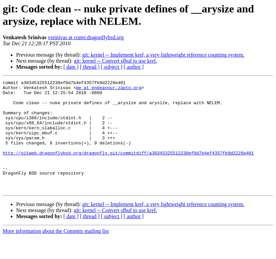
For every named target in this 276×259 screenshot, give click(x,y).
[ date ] (70, 67)
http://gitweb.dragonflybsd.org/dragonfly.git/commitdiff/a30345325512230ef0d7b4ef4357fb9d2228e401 (128, 168)
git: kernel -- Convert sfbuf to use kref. (115, 61)
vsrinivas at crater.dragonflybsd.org (86, 37)
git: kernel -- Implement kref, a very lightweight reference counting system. (163, 55)
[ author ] (134, 67)
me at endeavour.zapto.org (108, 89)
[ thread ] (90, 67)
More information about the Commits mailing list (56, 253)
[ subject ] (111, 67)
